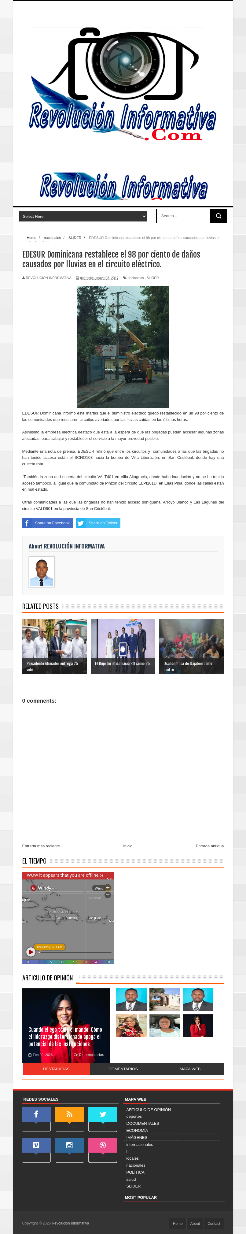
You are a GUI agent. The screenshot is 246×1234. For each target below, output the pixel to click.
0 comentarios (89, 1054)
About (195, 1223)
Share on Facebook (46, 523)
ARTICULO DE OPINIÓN (47, 977)
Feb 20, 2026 (40, 1055)
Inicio (127, 846)
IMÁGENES (137, 1137)
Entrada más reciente (41, 846)
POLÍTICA (136, 1172)
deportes (134, 1116)
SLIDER (153, 278)
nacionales (136, 278)
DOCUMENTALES (143, 1123)
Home (178, 1223)
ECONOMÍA (137, 1130)
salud (131, 1179)
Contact (213, 1223)
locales (133, 1158)
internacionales (140, 1144)
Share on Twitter (96, 523)
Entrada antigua (210, 846)
